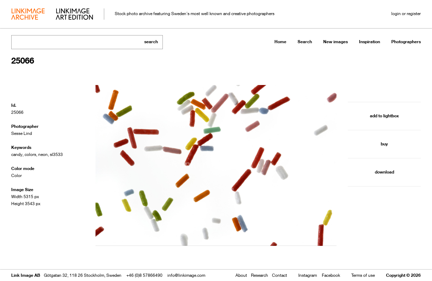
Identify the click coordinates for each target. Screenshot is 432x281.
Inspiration (369, 41)
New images (335, 41)
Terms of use (363, 275)
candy (16, 154)
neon (43, 154)
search (151, 41)
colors (30, 154)
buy (384, 143)
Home (280, 41)
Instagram (307, 275)
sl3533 (56, 154)
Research (259, 275)
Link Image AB (25, 275)
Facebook (331, 275)
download (384, 172)
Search (305, 41)
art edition (74, 15)
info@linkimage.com (186, 275)
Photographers (406, 41)
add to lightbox (384, 115)
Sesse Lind (21, 133)
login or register (406, 13)
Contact (279, 275)
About (241, 275)
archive (28, 15)
